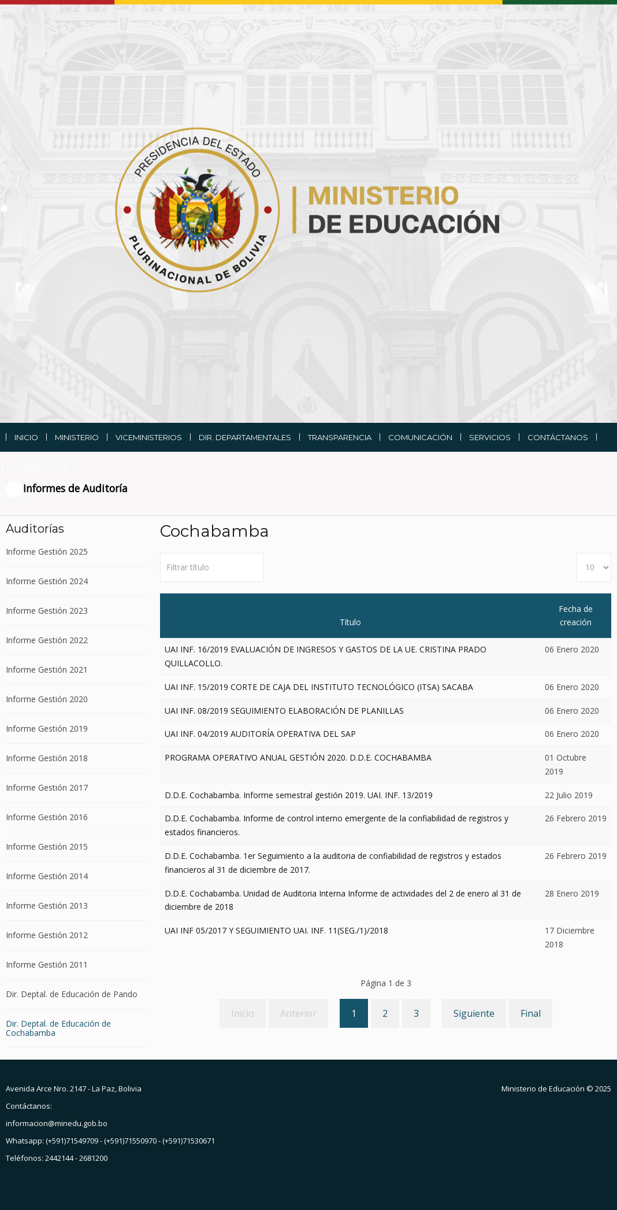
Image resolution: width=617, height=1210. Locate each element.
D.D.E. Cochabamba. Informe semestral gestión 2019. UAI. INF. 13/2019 (299, 795)
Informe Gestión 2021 (47, 669)
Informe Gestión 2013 (47, 905)
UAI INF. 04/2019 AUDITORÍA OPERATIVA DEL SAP (260, 733)
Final (531, 1013)
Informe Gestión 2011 (47, 964)
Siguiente (474, 1013)
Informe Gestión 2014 (47, 875)
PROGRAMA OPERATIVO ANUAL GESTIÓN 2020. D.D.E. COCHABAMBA (298, 757)
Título (350, 622)
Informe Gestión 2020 (47, 698)
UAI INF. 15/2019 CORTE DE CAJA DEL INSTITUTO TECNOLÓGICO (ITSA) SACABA (319, 686)
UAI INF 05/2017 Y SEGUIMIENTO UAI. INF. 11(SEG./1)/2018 (276, 930)
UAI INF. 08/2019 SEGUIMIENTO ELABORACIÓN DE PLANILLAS (284, 710)
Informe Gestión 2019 (47, 728)
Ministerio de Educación (543, 1088)
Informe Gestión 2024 (47, 581)
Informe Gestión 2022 (47, 639)
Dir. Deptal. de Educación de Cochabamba (58, 1028)
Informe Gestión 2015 (47, 846)
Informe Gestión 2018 (47, 757)
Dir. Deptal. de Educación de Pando (71, 993)
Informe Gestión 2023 (47, 610)
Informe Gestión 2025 (47, 552)
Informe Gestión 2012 (47, 934)
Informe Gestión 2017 (47, 787)
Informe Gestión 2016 (47, 816)
